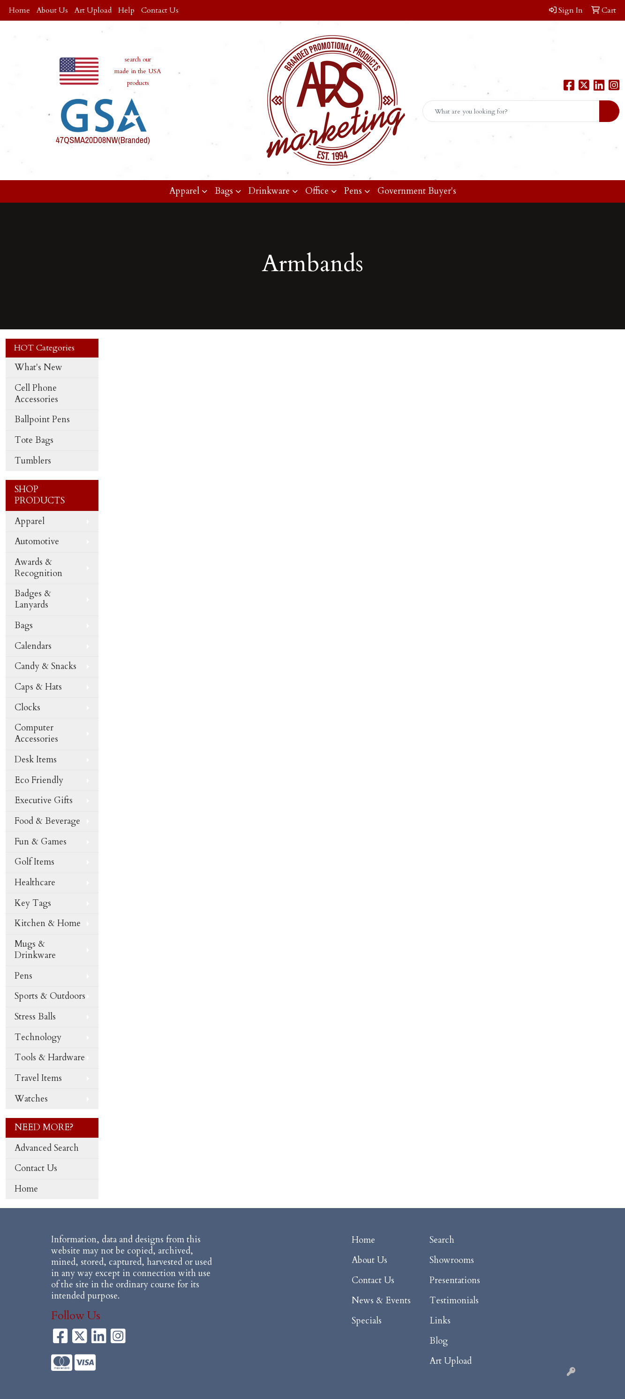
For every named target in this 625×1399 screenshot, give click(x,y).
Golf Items (34, 862)
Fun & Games (41, 842)
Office (317, 191)
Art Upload (93, 10)
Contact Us (160, 10)
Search (441, 1240)
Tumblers (33, 461)
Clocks (27, 708)
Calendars (33, 646)
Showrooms (451, 1260)
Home (19, 10)
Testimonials (454, 1301)
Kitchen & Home (48, 923)
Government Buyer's (416, 191)
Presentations (454, 1280)
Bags (224, 191)
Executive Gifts (44, 800)
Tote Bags (34, 440)
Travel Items (38, 1078)
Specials (367, 1321)
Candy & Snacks (45, 666)
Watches (31, 1099)
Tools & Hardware (50, 1058)
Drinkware (269, 191)
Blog (438, 1341)
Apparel (184, 191)
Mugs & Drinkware (35, 949)
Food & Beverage (47, 821)
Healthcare (35, 883)
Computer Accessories (36, 733)
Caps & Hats (38, 687)
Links (440, 1321)
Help (126, 10)
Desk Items (36, 760)
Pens (353, 191)
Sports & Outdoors (50, 996)
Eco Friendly (39, 780)
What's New (38, 367)
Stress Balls (35, 1017)
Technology (38, 1037)
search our (138, 59)
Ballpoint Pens (42, 420)
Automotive (37, 541)
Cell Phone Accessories (36, 393)
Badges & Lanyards (33, 599)
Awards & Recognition (38, 567)
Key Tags (33, 903)
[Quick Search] (511, 111)
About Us (52, 10)
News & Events (381, 1301)
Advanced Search (47, 1148)
